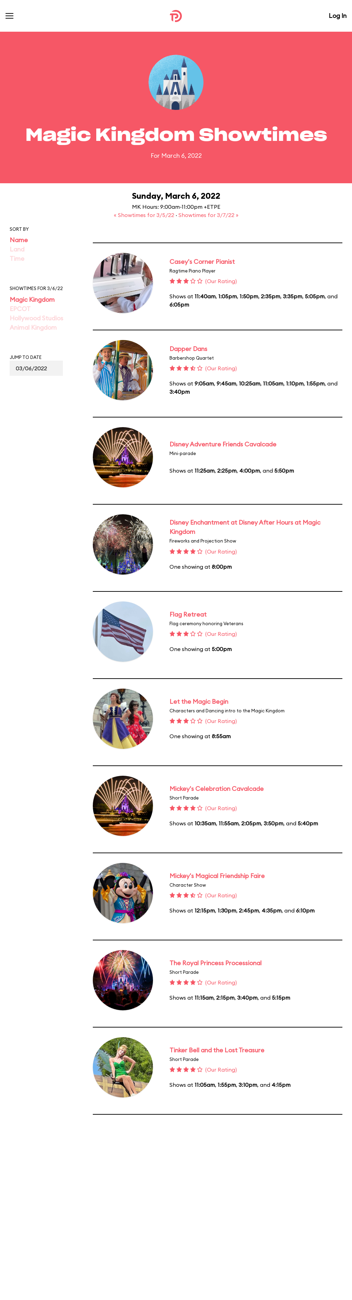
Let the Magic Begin (198, 701)
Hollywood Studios (36, 318)
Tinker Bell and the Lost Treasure (216, 1050)
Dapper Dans (188, 349)
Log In (337, 16)
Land (17, 249)
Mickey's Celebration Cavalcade (216, 789)
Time (17, 258)
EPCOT (20, 309)
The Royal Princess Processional (215, 963)
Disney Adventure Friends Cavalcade (222, 444)
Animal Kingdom (33, 327)
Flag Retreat (188, 614)
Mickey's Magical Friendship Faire (217, 876)
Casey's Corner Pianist (202, 262)
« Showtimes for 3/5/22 (145, 214)
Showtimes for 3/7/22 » (208, 214)
